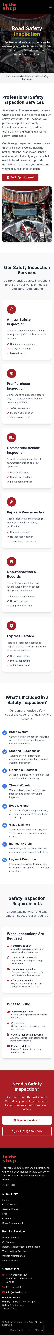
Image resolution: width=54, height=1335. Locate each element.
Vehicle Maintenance (13, 1255)
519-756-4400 (14, 1287)
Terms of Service (35, 1330)
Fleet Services (10, 1260)
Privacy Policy (17, 1330)
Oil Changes (8, 1242)
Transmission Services (14, 1251)
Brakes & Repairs (11, 1237)
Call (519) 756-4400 (27, 1131)
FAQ (4, 1213)
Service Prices (10, 1209)
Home (5, 1200)
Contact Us (8, 1218)
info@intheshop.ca (16, 1292)
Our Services (9, 1204)
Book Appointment (20, 177)
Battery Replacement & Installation (21, 1246)
